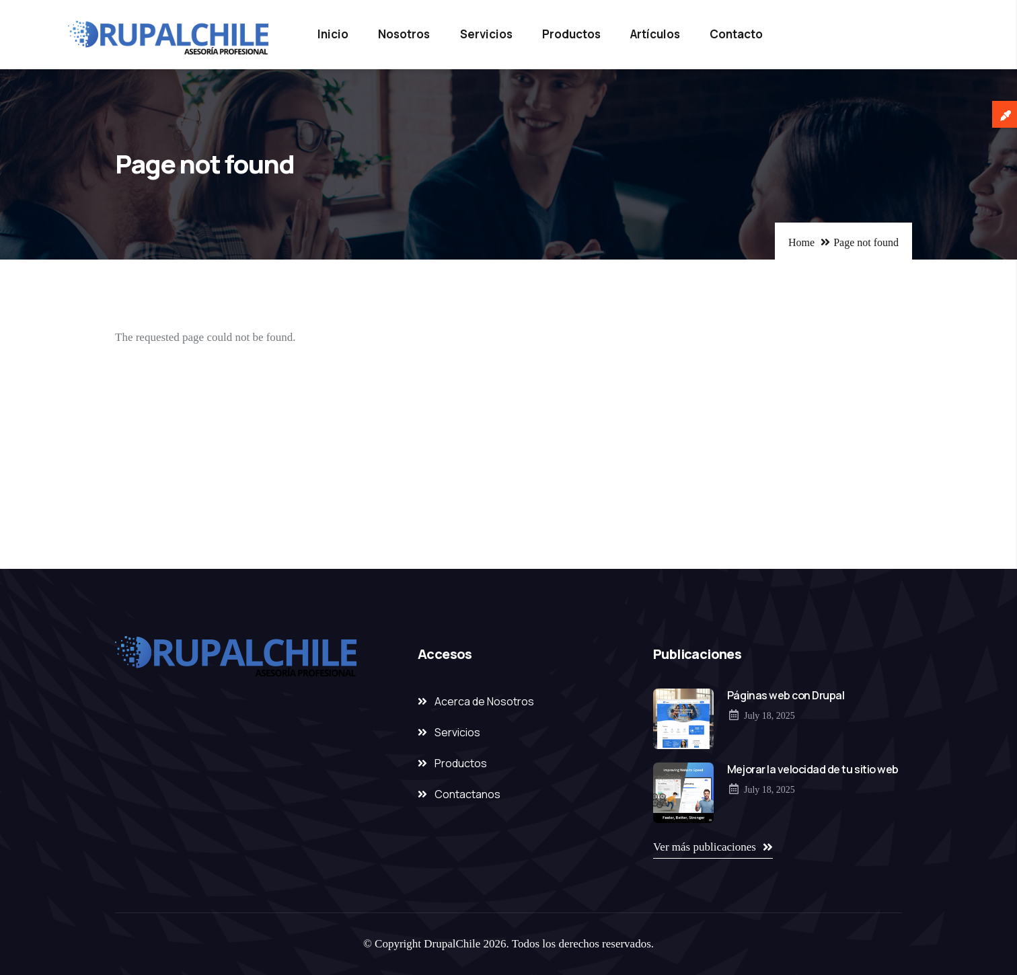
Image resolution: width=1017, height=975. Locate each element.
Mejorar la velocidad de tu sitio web (813, 769)
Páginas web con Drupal (785, 695)
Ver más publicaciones (704, 847)
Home (801, 242)
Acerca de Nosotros (484, 701)
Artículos (655, 34)
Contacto (736, 34)
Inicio (332, 34)
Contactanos (467, 794)
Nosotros (404, 34)
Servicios (486, 34)
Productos (571, 34)
